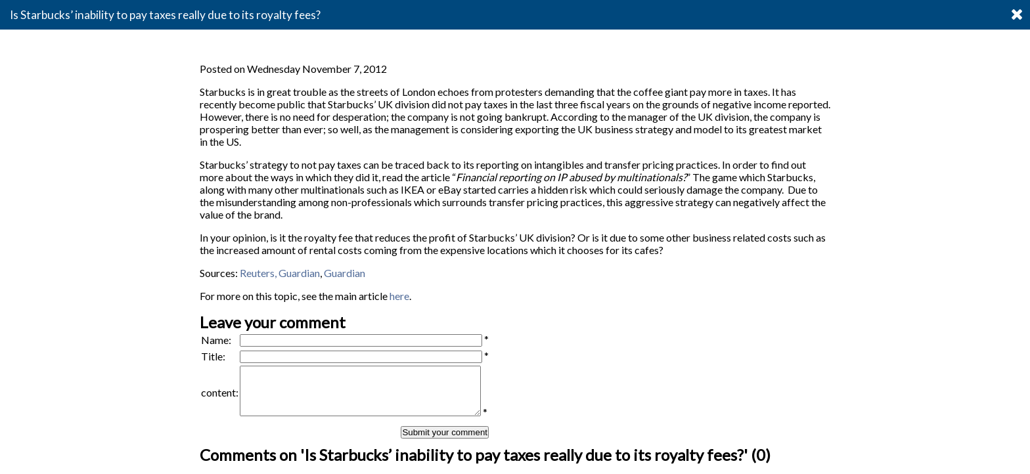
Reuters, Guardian (279, 273)
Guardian (344, 273)
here (399, 296)
